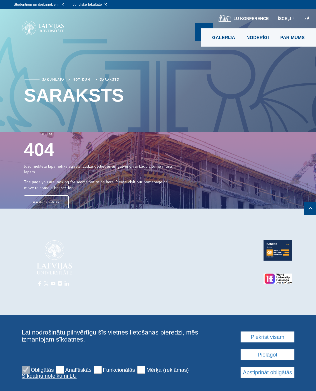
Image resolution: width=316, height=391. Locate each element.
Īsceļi (286, 18)
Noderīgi (257, 37)
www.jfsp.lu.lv (46, 202)
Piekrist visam (267, 371)
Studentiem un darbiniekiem (39, 4)
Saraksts (109, 79)
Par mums (292, 37)
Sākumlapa (53, 79)
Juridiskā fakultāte (90, 4)
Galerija (223, 37)
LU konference (244, 18)
